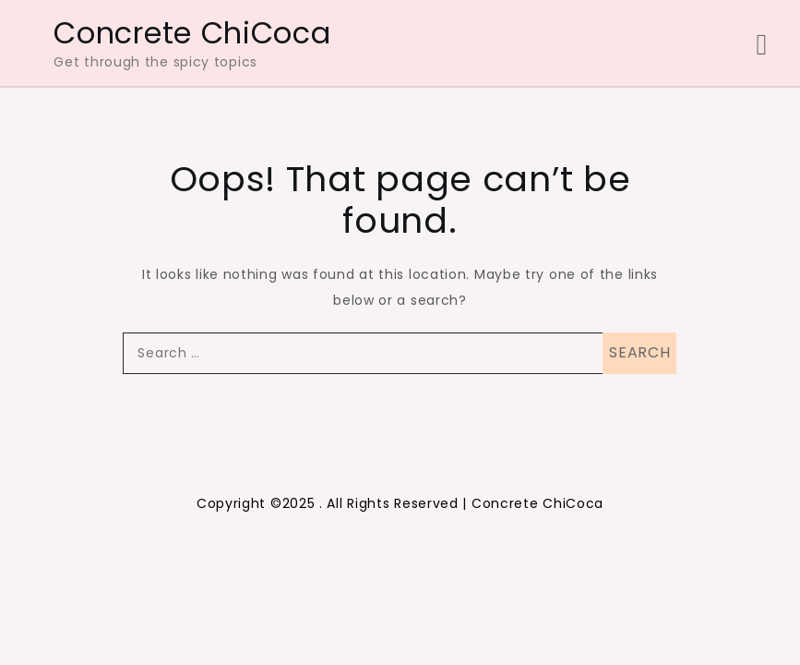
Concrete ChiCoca (192, 33)
